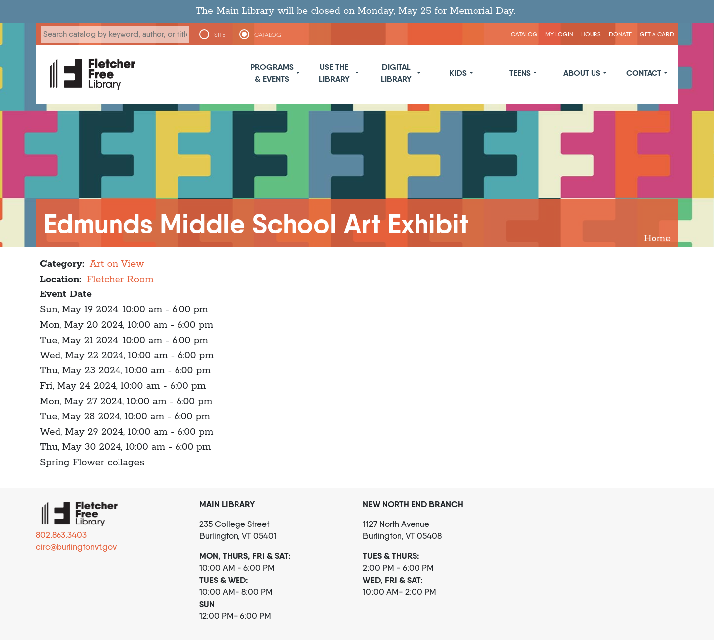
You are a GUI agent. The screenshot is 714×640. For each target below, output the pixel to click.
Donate (620, 34)
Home (657, 239)
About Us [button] (581, 73)
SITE (219, 34)
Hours (591, 34)
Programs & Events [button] (272, 73)
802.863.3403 (61, 535)
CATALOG (267, 34)
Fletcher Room (120, 279)
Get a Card (657, 34)
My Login (559, 34)
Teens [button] (520, 73)
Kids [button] (458, 73)
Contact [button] (643, 73)
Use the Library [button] (334, 73)
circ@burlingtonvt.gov (76, 547)
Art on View (117, 264)
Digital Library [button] (396, 73)
